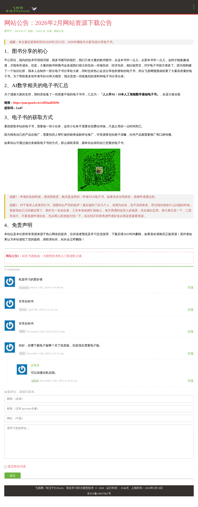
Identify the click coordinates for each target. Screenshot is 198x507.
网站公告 (59, 31)
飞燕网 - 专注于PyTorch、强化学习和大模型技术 (64, 488)
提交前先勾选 (17, 466)
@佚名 (35, 365)
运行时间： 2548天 (117, 488)
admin (35, 380)
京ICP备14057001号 (99, 493)
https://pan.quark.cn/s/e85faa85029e (36, 102)
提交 (12, 475)
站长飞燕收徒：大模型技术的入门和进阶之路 (52, 256)
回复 (191, 287)
